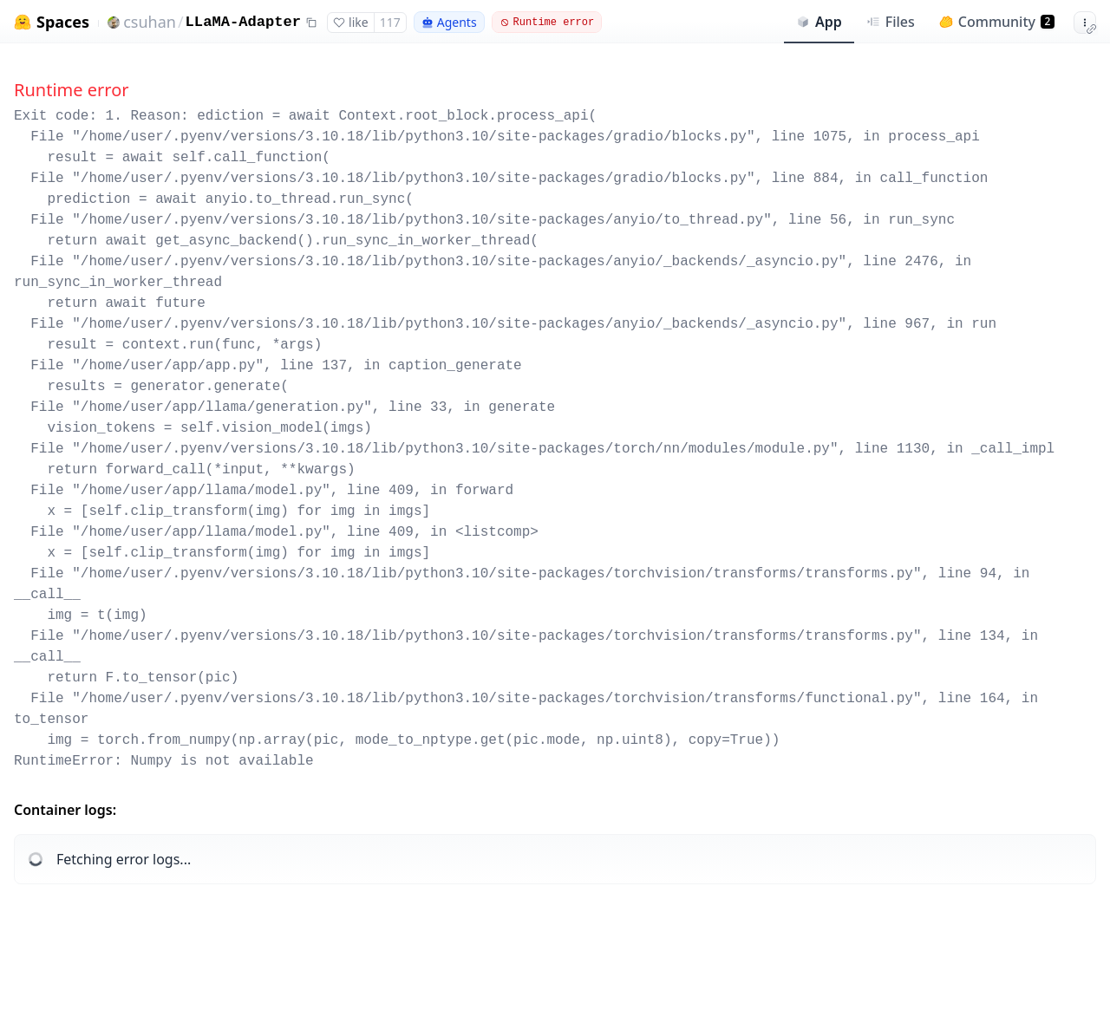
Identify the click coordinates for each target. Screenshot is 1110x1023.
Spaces (62, 22)
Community (996, 21)
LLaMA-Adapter (243, 22)
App (819, 21)
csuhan (149, 21)
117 (390, 22)
